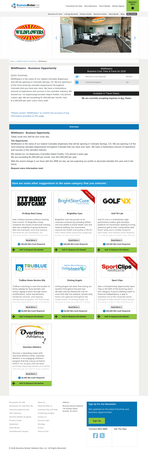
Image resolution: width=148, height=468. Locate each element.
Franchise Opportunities (19, 409)
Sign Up (97, 420)
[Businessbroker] (25, 5)
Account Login (44, 420)
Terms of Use (43, 431)
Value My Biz (114, 14)
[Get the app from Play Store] (126, 458)
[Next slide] (135, 38)
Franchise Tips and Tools (48, 409)
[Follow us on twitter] (102, 435)
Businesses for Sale (17, 402)
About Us (41, 402)
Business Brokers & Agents (20, 417)
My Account (131, 14)
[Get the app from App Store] (126, 441)
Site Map (41, 424)
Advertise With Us (45, 406)
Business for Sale (55, 14)
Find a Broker (104, 6)
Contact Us (42, 417)
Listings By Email (71, 14)
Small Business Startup (19, 431)
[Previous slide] (56, 38)
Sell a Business (90, 6)
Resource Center (100, 14)
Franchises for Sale (74, 6)
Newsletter (14, 424)
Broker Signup (118, 6)
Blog (122, 14)
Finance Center (86, 14)
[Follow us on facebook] (95, 435)
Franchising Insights (46, 413)
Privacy (41, 427)
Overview (74, 127)
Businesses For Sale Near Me (21, 406)
